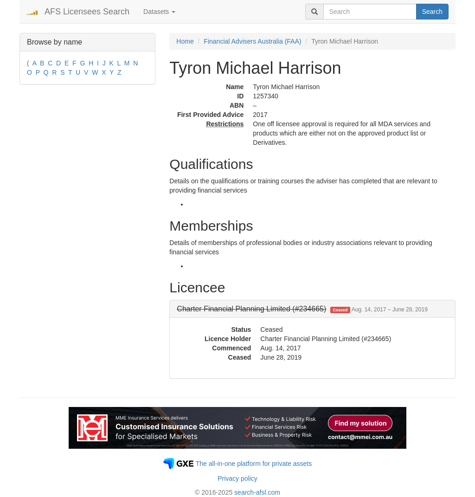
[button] (302, 309)
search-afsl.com (257, 492)
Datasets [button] (159, 11)
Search (432, 11)
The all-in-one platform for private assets (254, 463)
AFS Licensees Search (87, 11)
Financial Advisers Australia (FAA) (252, 41)
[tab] (312, 309)
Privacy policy (237, 478)
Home (184, 41)
